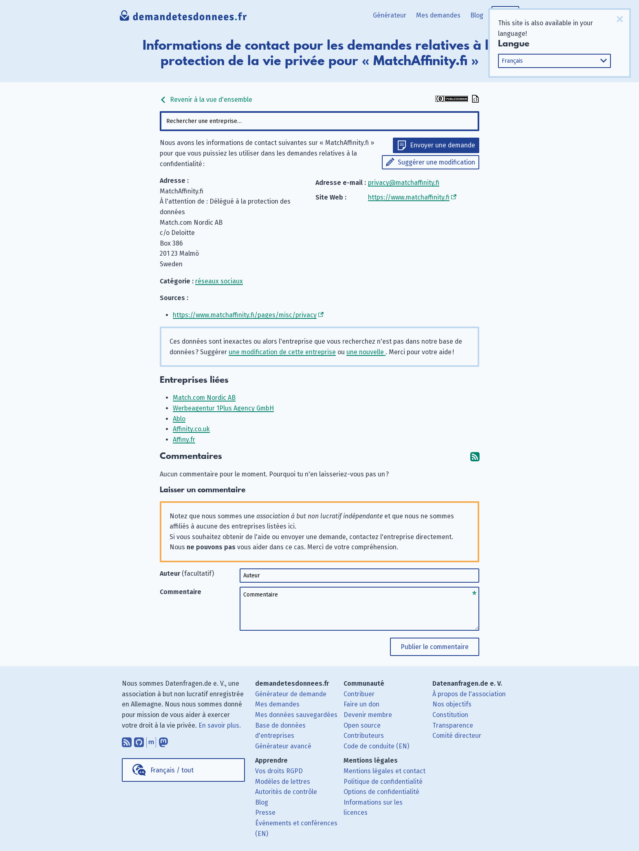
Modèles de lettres (282, 781)
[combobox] (319, 121)
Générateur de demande (290, 694)
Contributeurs (364, 735)
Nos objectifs (452, 704)
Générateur (389, 15)
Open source (362, 725)
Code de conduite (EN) (376, 746)
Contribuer (359, 694)
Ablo (179, 419)
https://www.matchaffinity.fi (409, 197)
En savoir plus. (219, 725)
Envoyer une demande (442, 145)
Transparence (452, 725)
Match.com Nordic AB (204, 397)
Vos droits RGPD (279, 771)
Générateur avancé (283, 746)
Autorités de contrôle (286, 792)
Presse (265, 812)
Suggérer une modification (436, 162)
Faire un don (361, 704)
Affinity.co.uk (191, 429)
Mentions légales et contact (384, 771)
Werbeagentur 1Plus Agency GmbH (223, 408)
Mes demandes (438, 15)
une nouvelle (366, 352)
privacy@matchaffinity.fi (403, 182)
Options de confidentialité (381, 792)
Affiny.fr (184, 439)
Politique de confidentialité (383, 781)
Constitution (450, 715)
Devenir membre (368, 715)
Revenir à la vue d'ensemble (206, 99)
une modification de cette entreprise (282, 352)
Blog (476, 15)
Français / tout (172, 770)
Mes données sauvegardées (296, 715)
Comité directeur (456, 735)
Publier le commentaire (435, 647)
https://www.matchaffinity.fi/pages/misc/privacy (245, 315)
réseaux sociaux (219, 281)
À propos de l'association (469, 694)
